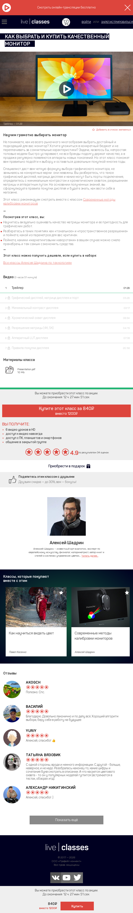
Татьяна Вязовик (43, 755)
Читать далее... (90, 555)
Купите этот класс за (66, 411)
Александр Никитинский (51, 788)
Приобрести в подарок (66, 466)
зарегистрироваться (117, 22)
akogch (33, 682)
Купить (77, 906)
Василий (34, 707)
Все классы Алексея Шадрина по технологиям (37, 263)
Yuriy (31, 731)
